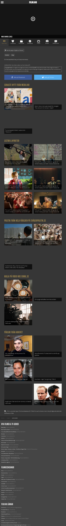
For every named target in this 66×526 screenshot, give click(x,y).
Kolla (2, 514)
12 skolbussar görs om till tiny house (9, 509)
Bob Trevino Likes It (5, 416)
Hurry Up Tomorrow (5, 442)
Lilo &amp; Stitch (5, 447)
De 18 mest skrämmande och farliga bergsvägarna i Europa (13, 512)
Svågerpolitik (4, 522)
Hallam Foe (3, 486)
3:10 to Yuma (4, 473)
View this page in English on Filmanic (14, 50)
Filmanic (3, 505)
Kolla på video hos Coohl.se (16, 268)
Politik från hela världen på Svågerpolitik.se (25, 215)
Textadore (3, 518)
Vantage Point (4, 484)
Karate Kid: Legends (5, 449)
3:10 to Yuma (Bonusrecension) (8, 475)
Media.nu (3, 520)
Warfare (3, 425)
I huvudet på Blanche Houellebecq (8, 418)
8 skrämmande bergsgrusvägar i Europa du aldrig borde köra (14, 516)
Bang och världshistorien (6, 477)
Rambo (2, 481)
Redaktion (3, 499)
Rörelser (3, 421)
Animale (3, 438)
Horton (2, 462)
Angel (2, 464)
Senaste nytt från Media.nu (16, 85)
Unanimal (3, 423)
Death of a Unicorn (5, 432)
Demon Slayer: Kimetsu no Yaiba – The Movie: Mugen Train (13, 436)
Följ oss (3, 503)
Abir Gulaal (3, 429)
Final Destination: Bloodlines (7, 440)
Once (2, 457)
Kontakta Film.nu (5, 496)
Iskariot (3, 479)
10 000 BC (3, 470)
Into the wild (4, 468)
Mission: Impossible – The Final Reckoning (10, 445)
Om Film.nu (3, 494)
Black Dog (3, 414)
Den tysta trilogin (5, 434)
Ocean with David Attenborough (8, 427)
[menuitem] (2, 405)
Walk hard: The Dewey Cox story (8, 466)
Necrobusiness (4, 460)
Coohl (2, 507)
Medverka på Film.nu (5, 501)
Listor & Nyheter (11, 138)
